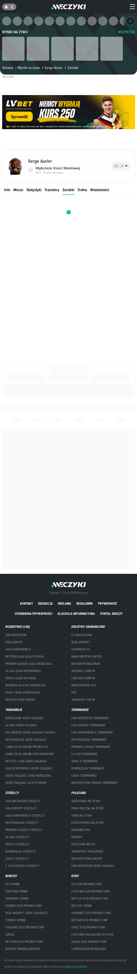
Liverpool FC (80, 649)
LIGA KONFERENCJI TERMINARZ (92, 732)
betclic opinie (81, 906)
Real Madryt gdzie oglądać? (26, 913)
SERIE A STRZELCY (17, 844)
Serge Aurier (51, 67)
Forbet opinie (15, 920)
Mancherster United (86, 656)
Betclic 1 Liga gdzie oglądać (26, 761)
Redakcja (45, 603)
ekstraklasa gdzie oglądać (25, 740)
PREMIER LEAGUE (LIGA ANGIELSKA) (28, 664)
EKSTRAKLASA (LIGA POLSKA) (24, 656)
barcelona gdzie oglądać (24, 718)
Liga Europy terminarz (88, 725)
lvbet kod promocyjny (88, 927)
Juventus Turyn (83, 700)
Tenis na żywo (81, 815)
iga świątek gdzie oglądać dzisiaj (30, 732)
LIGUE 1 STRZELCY (17, 859)
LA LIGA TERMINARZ (84, 754)
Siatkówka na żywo (85, 801)
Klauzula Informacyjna (76, 613)
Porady (77, 837)
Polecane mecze (83, 844)
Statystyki (33, 190)
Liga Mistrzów (15, 635)
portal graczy (111, 613)
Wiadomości (99, 190)
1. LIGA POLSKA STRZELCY (22, 866)
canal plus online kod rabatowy (29, 754)
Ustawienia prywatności (33, 613)
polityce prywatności (76, 966)
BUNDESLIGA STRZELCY (20, 851)
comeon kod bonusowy (89, 949)
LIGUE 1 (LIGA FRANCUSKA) (22, 692)
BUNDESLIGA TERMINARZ (87, 768)
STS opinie (12, 884)
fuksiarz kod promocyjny (25, 927)
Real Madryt (80, 642)
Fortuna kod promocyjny (90, 891)
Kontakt (26, 603)
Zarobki (68, 190)
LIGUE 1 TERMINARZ (84, 776)
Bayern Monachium (85, 664)
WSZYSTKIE (126, 32)
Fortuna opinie (16, 891)
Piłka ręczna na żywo (87, 808)
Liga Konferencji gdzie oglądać (29, 768)
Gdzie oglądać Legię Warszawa (28, 776)
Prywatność (107, 603)
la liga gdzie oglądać (21, 725)
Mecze (18, 190)
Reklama (64, 603)
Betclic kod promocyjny (89, 899)
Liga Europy (14, 642)
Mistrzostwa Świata (20, 700)
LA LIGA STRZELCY (17, 837)
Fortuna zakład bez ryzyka (92, 934)
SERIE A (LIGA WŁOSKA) (20, 678)
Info (7, 190)
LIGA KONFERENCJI (17, 649)
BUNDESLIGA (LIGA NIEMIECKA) (25, 685)
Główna (7, 67)
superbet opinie (17, 899)
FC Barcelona (81, 635)
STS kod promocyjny (86, 884)
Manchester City (83, 685)
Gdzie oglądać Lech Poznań (25, 783)
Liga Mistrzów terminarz (90, 718)
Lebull (10, 934)
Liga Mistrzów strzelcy (23, 801)
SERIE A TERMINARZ (84, 761)
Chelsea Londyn (83, 678)
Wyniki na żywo (15, 32)
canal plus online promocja (26, 747)
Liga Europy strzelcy (21, 808)
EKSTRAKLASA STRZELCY (21, 823)
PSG (73, 692)
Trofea (82, 190)
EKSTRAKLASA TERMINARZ (89, 740)
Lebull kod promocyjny (89, 942)
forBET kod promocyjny (23, 906)
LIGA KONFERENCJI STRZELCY (25, 815)
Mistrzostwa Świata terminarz (94, 783)
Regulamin (84, 603)
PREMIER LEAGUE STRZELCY (23, 830)
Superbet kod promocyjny (91, 913)
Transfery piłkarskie (87, 851)
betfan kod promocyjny (89, 920)
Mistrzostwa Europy (87, 859)
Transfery (52, 190)
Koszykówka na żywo (87, 823)
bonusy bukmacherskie (22, 949)
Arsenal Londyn (83, 671)
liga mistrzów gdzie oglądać (93, 866)
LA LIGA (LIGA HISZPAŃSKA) (23, 671)
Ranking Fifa (80, 830)
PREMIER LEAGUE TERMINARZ (90, 747)
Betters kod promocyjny (24, 942)
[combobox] (121, 166)
